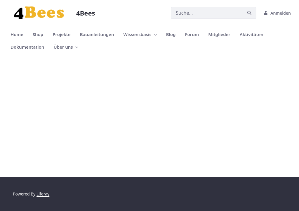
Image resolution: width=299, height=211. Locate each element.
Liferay (42, 194)
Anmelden (277, 13)
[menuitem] (17, 34)
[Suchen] (207, 13)
